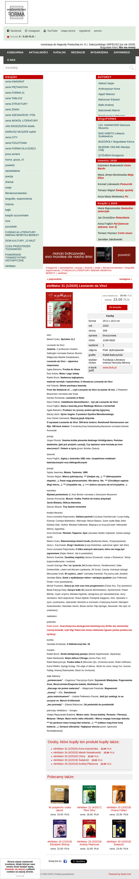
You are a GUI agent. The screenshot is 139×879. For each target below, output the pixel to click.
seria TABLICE (13, 98)
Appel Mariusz (106, 94)
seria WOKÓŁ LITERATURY (21, 120)
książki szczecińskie (16, 215)
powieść (10, 165)
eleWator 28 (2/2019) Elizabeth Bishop (60, 843)
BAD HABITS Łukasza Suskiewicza (111, 135)
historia (9, 204)
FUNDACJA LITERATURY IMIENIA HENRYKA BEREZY (22, 233)
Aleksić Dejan (106, 83)
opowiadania (12, 170)
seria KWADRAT (14, 81)
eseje (8, 187)
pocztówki (11, 226)
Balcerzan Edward (109, 99)
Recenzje (78, 52)
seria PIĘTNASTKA (16, 87)
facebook (16, 30)
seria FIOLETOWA (16, 142)
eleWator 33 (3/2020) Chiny (69, 756)
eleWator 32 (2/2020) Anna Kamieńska (75, 748)
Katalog (59, 52)
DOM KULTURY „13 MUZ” (20, 240)
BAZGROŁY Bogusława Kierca (116, 141)
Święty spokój (124, 190)
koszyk (14, 36)
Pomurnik (126, 184)
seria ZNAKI (12, 109)
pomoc (98, 30)
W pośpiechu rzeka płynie (60, 809)
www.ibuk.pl (110, 367)
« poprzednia (54, 279)
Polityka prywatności (64, 874)
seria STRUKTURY (16, 103)
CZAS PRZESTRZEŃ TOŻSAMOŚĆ (17, 248)
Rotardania (122, 217)
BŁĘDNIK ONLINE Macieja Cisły (114, 148)
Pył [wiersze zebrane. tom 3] (113, 225)
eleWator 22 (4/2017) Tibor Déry (89, 809)
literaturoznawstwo (16, 193)
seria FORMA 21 (14, 92)
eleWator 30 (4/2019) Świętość (71, 760)
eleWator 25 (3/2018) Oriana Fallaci (119, 809)
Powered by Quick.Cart (120, 874)
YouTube (52, 30)
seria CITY (11, 137)
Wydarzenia (99, 52)
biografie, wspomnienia (18, 198)
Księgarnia (15, 52)
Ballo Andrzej (106, 104)
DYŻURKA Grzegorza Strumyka (111, 157)
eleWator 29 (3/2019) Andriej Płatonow (75, 763)
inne (7, 221)
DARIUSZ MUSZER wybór (20, 131)
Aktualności (38, 52)
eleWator (10, 266)
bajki (8, 209)
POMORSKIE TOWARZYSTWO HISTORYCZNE (15, 257)
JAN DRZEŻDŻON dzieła (20, 126)
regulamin (84, 30)
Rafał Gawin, (89, 630)
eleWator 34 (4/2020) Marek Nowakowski (77, 752)
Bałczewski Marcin (109, 110)
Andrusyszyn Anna (109, 88)
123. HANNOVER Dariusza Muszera (114, 126)
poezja (9, 176)
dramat (9, 182)
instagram (34, 30)
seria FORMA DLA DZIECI (20, 148)
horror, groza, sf (14, 159)
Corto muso (125, 233)
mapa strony (68, 30)
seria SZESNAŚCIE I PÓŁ (20, 115)
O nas (11, 59)
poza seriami (12, 154)
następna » (125, 279)
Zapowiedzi (122, 52)
